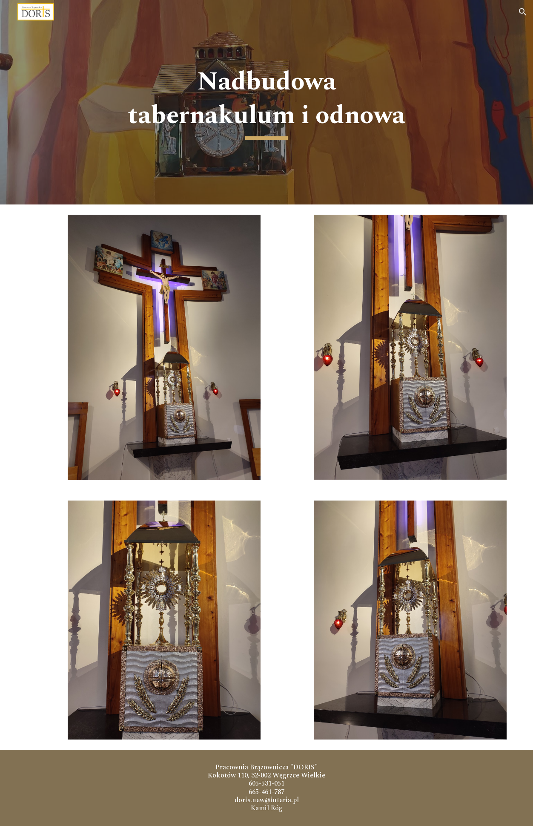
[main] (266, 102)
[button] (523, 12)
